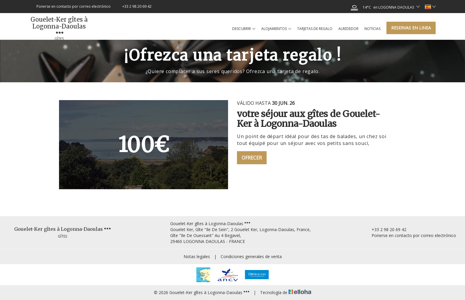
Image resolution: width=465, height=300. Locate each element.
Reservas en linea (411, 28)
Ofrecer (252, 157)
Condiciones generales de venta (251, 256)
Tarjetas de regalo (314, 28)
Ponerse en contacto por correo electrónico (410, 235)
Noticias (372, 28)
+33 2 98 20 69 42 (385, 229)
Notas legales (197, 256)
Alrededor (348, 28)
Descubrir (243, 29)
